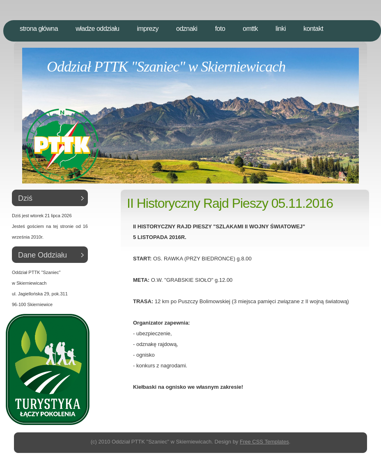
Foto (220, 28)
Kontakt (313, 28)
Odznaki (186, 28)
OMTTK (250, 28)
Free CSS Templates (264, 442)
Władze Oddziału (97, 28)
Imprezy (147, 28)
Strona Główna (39, 28)
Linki (280, 28)
